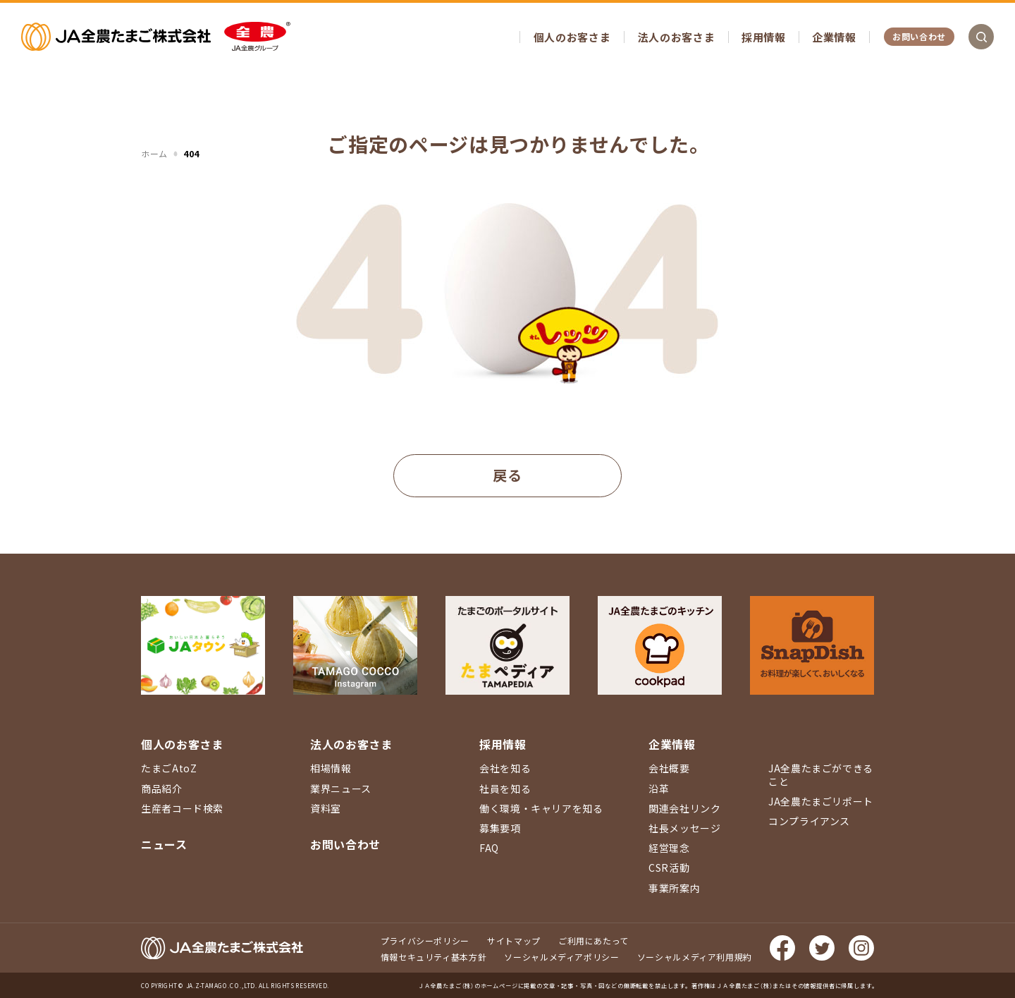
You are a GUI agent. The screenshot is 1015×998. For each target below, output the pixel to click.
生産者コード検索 (182, 808)
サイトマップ (514, 941)
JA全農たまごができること (820, 774)
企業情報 (834, 37)
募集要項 (500, 828)
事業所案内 (674, 888)
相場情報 (331, 768)
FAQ (489, 848)
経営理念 (669, 848)
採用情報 (764, 37)
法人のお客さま (676, 37)
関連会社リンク (684, 808)
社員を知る (505, 788)
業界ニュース (340, 788)
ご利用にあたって (593, 941)
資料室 (325, 808)
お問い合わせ (919, 36)
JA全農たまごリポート (820, 801)
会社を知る (505, 768)
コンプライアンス (809, 821)
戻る (507, 475)
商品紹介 (162, 788)
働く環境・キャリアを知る (541, 808)
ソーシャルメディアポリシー (561, 957)
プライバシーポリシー (425, 941)
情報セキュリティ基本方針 (434, 957)
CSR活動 (668, 867)
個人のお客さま (572, 37)
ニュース (164, 844)
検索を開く (981, 36)
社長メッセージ (684, 828)
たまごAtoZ (169, 768)
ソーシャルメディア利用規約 (694, 957)
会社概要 (669, 768)
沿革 (658, 788)
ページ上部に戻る (983, 624)
